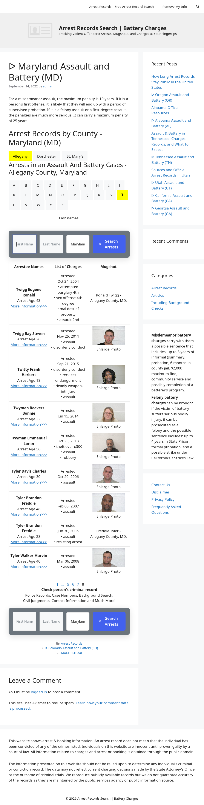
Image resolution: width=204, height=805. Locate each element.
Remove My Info (174, 6)
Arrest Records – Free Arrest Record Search (121, 6)
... (62, 584)
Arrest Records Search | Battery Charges (113, 28)
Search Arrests (108, 244)
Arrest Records (71, 643)
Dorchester (46, 156)
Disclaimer (160, 492)
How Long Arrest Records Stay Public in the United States (173, 82)
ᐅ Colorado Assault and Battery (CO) (71, 648)
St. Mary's (75, 156)
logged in (39, 691)
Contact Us (160, 484)
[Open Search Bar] (197, 6)
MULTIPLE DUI (71, 653)
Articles (157, 295)
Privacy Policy (162, 499)
